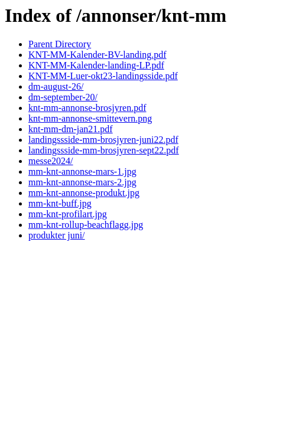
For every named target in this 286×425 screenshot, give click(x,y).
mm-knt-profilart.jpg (67, 214)
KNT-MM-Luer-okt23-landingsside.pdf (103, 76)
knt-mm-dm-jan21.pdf (70, 129)
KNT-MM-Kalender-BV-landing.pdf (97, 55)
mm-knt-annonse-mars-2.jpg (82, 182)
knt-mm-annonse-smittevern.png (90, 118)
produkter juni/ (56, 235)
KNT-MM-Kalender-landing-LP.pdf (96, 65)
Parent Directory (59, 44)
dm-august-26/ (55, 86)
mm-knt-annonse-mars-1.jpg (82, 171)
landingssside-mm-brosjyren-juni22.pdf (103, 140)
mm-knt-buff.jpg (60, 203)
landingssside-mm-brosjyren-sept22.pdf (103, 150)
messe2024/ (50, 161)
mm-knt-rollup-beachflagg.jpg (85, 225)
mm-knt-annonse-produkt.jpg (83, 193)
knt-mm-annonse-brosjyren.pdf (87, 108)
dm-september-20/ (63, 97)
